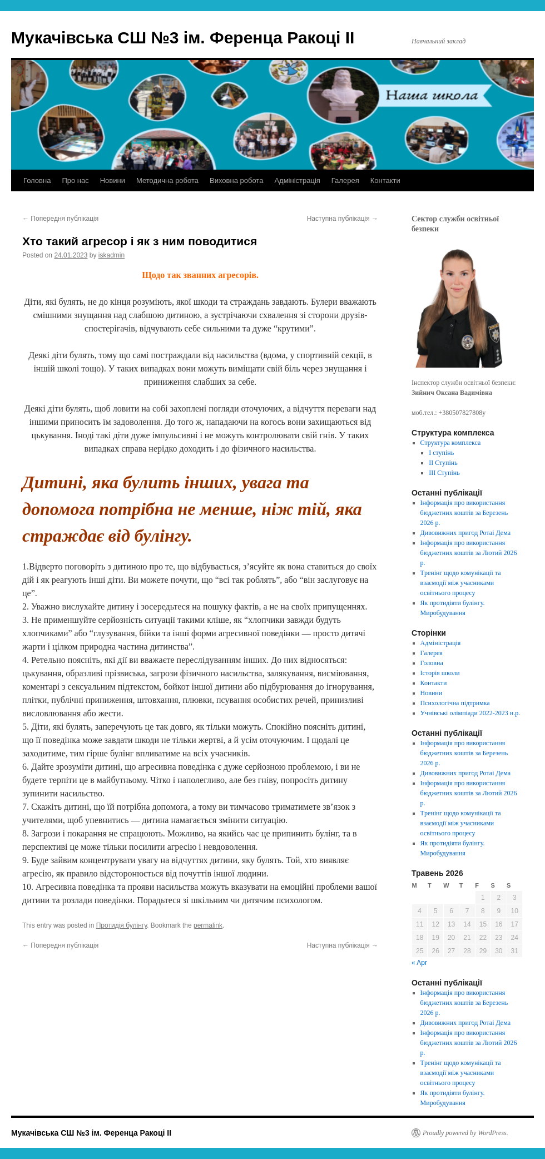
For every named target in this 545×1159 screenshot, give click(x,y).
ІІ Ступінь (443, 463)
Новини (112, 180)
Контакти (385, 180)
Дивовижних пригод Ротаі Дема (465, 533)
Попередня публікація (60, 218)
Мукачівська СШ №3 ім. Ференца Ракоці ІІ (182, 37)
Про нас (75, 180)
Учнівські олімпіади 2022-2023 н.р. (470, 713)
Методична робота (167, 180)
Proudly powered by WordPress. (465, 1133)
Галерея (345, 180)
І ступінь (441, 453)
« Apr (419, 963)
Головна (37, 180)
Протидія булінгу (121, 925)
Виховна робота (236, 180)
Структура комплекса (450, 443)
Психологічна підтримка (455, 703)
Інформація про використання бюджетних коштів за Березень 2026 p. (464, 513)
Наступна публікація (342, 218)
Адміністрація (297, 180)
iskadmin (111, 255)
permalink (208, 925)
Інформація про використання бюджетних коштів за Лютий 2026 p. (468, 553)
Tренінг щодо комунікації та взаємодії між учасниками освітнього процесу (460, 583)
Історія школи (440, 673)
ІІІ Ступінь (444, 473)
